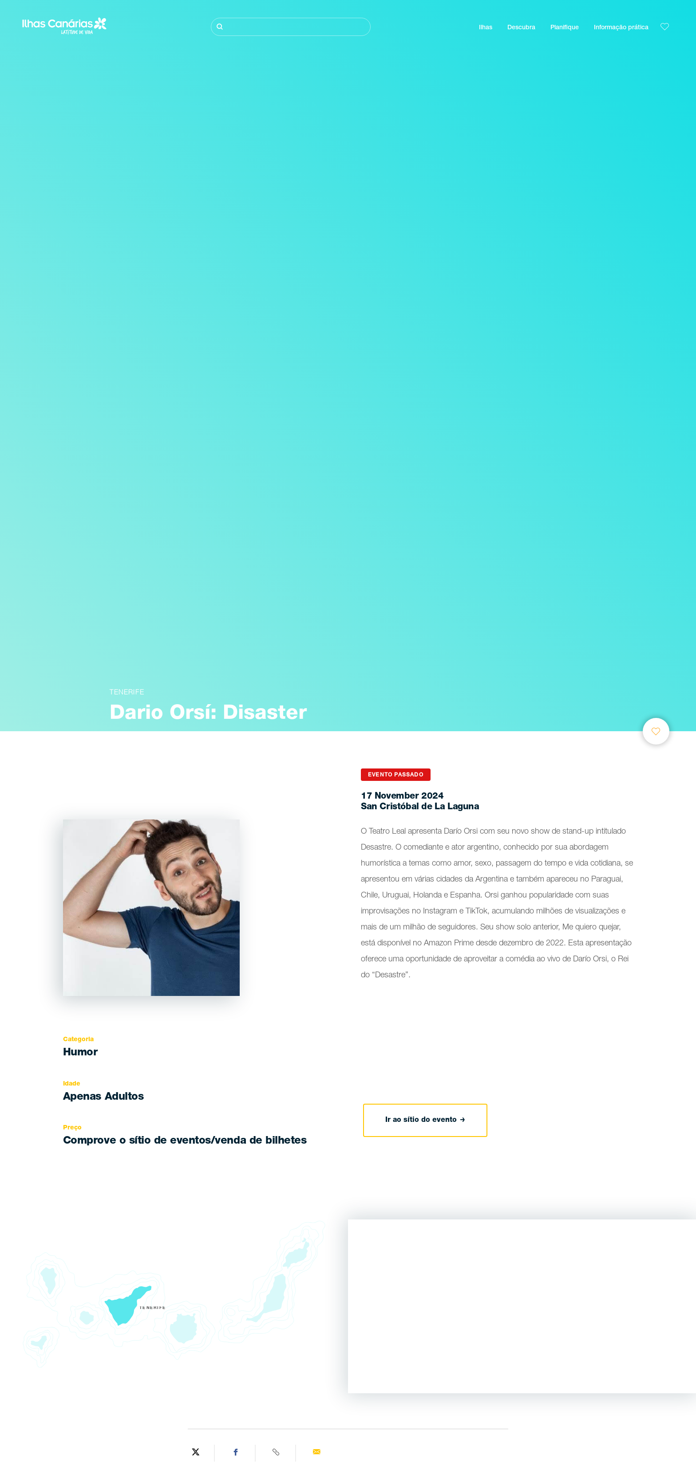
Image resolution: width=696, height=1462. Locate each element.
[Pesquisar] (291, 27)
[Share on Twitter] (195, 1453)
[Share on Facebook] (236, 1453)
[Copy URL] (276, 1453)
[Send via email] (317, 1453)
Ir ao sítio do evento (425, 1120)
